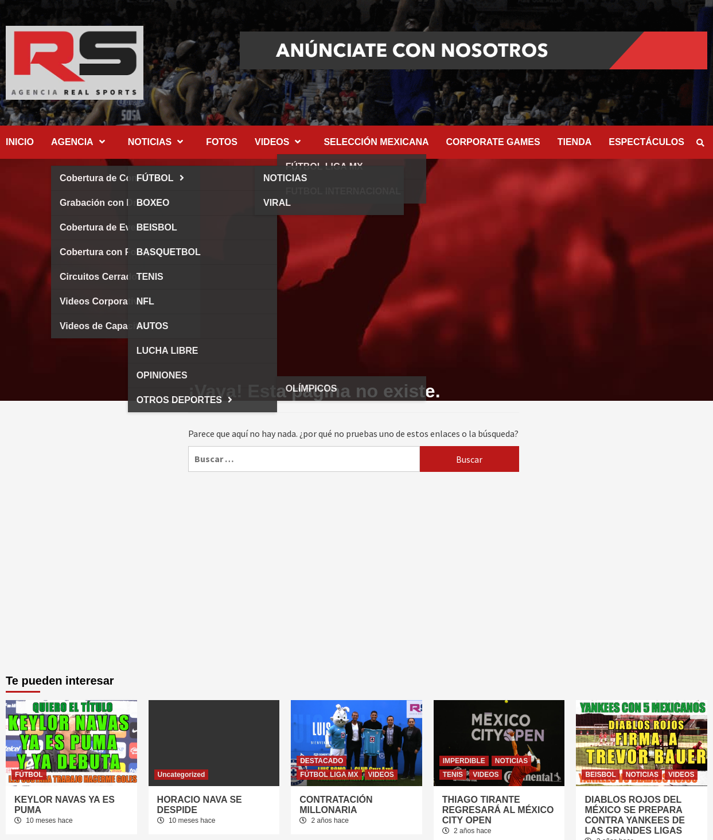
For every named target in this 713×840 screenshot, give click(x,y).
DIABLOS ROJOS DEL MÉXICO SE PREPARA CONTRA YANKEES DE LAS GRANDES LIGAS (635, 815)
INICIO (20, 142)
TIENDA (575, 142)
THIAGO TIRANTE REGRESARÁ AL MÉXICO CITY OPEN (498, 810)
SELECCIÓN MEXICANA (376, 142)
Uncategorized (181, 775)
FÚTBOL (29, 775)
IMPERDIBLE (464, 761)
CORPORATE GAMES (493, 142)
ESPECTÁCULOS (646, 142)
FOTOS (221, 142)
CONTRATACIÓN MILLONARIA (335, 805)
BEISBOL (600, 775)
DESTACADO (321, 761)
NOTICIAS (158, 142)
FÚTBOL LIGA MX (329, 775)
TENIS (453, 775)
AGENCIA (81, 142)
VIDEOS (280, 142)
